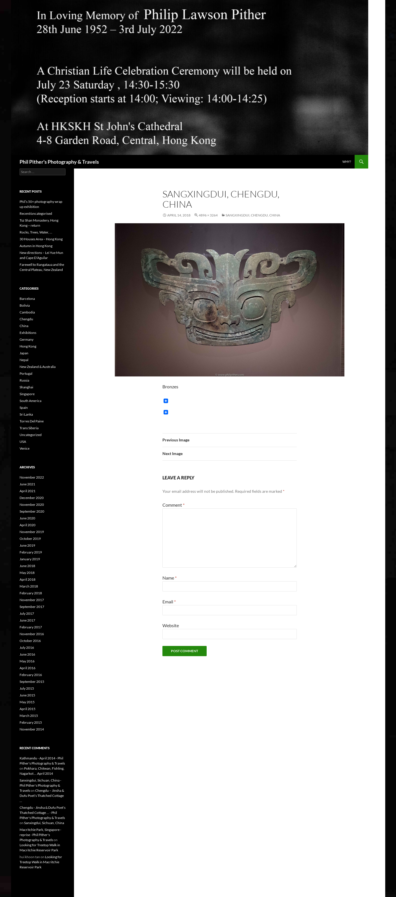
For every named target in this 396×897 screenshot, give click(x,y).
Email (169, 601)
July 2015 (27, 688)
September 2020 (32, 511)
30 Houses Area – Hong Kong (41, 239)
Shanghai (26, 387)
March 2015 (29, 715)
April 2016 (27, 668)
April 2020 (27, 525)
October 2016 (30, 641)
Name (169, 577)
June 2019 (27, 545)
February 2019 (31, 552)
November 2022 (32, 477)
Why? (346, 161)
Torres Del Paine (32, 421)
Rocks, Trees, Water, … (36, 232)
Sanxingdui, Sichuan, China (44, 823)
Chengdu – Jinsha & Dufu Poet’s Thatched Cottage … (42, 795)
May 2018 (27, 572)
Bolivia (25, 305)
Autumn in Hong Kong (36, 246)
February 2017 (31, 627)
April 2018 (27, 579)
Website (170, 625)
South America (30, 401)
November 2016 (32, 634)
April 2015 (27, 709)
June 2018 (27, 566)
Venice (24, 448)
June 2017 (27, 620)
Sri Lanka (26, 414)
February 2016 (31, 675)
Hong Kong (28, 346)
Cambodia (27, 312)
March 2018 (29, 586)
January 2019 (30, 559)
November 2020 (32, 504)
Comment (173, 505)
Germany (26, 339)
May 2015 (27, 702)
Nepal (24, 360)
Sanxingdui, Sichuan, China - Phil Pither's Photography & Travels (40, 785)
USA (23, 441)
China (24, 326)
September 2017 (32, 607)
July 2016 (27, 647)
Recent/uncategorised (36, 213)
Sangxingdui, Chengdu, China (253, 215)
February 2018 (31, 593)
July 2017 (27, 613)
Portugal (26, 373)
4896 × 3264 (208, 215)
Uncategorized (31, 435)
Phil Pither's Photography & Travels (59, 162)
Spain (24, 407)
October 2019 (30, 538)
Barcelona (27, 298)
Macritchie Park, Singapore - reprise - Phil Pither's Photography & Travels (40, 834)
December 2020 (32, 498)
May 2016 (27, 661)
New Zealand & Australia (38, 367)
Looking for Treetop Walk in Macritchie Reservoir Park (41, 862)
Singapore (27, 394)
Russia (24, 380)
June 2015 (27, 695)
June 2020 (27, 518)
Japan (24, 353)
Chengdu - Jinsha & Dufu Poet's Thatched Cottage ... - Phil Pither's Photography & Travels (42, 812)
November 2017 (32, 600)
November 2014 (32, 729)
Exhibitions (28, 332)
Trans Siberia (29, 428)
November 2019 (32, 532)
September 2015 (32, 681)
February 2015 (31, 722)
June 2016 (27, 654)
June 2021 (27, 484)
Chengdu (26, 319)
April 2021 (27, 491)
